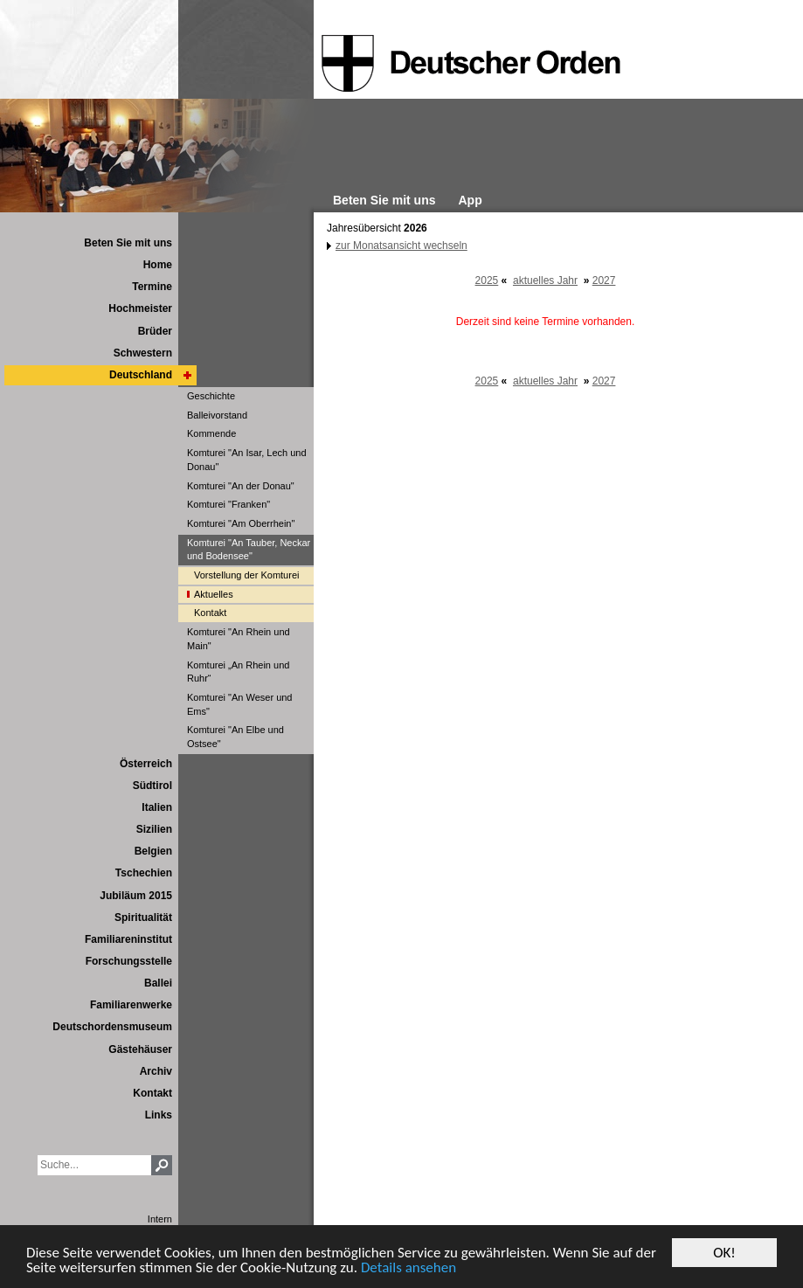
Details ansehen (408, 1268)
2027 (604, 280)
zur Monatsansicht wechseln (401, 245)
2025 (487, 280)
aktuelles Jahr (545, 280)
